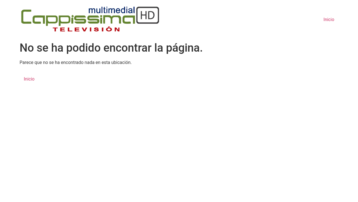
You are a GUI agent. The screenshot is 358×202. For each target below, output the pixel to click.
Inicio (329, 19)
